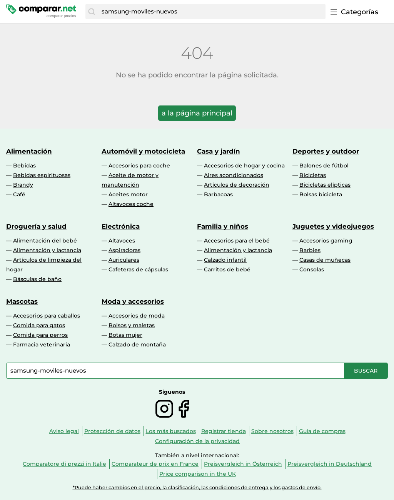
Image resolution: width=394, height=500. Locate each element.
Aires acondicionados (233, 175)
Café (19, 194)
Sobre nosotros (272, 431)
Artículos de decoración (236, 184)
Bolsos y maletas (132, 325)
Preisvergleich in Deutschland (329, 463)
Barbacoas (218, 194)
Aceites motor (128, 194)
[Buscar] (91, 11)
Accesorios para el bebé (237, 240)
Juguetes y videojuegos (333, 226)
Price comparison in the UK (197, 473)
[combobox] (212, 11)
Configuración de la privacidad (197, 441)
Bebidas (24, 165)
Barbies (310, 250)
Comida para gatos (39, 325)
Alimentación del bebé (45, 240)
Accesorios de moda (137, 315)
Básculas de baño (37, 279)
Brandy (23, 184)
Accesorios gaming (325, 240)
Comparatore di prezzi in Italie (64, 463)
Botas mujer (125, 334)
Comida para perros (40, 334)
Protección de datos (112, 431)
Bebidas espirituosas (41, 175)
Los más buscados (171, 431)
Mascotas (22, 301)
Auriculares (124, 259)
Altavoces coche (131, 204)
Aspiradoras (124, 250)
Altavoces (122, 240)
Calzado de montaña (137, 344)
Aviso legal (64, 431)
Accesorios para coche (139, 165)
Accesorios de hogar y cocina (244, 165)
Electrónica (121, 226)
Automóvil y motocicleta (143, 151)
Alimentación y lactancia (47, 250)
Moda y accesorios (133, 301)
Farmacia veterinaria (41, 344)
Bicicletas (312, 175)
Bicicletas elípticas (325, 184)
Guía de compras (322, 431)
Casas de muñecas (325, 259)
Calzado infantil (225, 259)
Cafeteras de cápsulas (138, 269)
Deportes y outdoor (325, 151)
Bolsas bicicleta (320, 194)
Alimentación (29, 151)
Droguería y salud (36, 226)
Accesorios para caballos (46, 315)
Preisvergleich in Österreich (243, 463)
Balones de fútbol (324, 165)
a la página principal (197, 113)
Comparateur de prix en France (155, 463)
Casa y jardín (218, 151)
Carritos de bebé (227, 269)
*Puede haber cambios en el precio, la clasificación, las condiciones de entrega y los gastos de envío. (197, 487)
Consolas (311, 269)
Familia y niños (222, 226)
